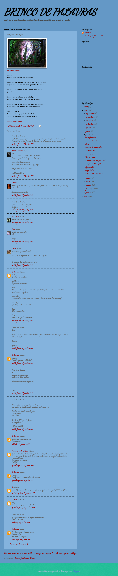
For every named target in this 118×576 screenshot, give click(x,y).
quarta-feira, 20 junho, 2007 (23, 493)
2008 (86, 107)
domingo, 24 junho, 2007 (21, 539)
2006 (86, 197)
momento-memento (93, 147)
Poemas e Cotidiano (20, 451)
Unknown (15, 272)
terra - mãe (90, 157)
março (89, 185)
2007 (86, 110)
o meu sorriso (91, 141)
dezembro (90, 113)
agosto (89, 128)
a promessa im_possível (95, 160)
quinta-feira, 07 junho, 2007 (23, 144)
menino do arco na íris (94, 173)
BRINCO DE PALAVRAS (50, 12)
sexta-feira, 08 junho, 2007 (22, 195)
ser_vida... (89, 154)
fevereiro (90, 189)
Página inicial (44, 553)
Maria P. (15, 217)
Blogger (76, 571)
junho (88, 135)
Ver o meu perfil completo (93, 36)
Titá (14, 248)
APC (14, 183)
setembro (90, 124)
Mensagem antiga (66, 553)
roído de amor (91, 150)
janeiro (89, 192)
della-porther (18, 151)
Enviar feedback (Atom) (25, 558)
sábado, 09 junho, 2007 (21, 444)
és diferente (90, 137)
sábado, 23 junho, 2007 (21, 522)
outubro (89, 120)
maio (88, 178)
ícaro (87, 144)
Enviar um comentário (19, 544)
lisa (13, 229)
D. (13, 487)
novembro (90, 117)
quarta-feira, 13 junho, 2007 (23, 465)
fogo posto (89, 167)
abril (88, 181)
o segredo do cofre (93, 164)
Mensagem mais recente (18, 553)
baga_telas (90, 170)
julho (88, 131)
